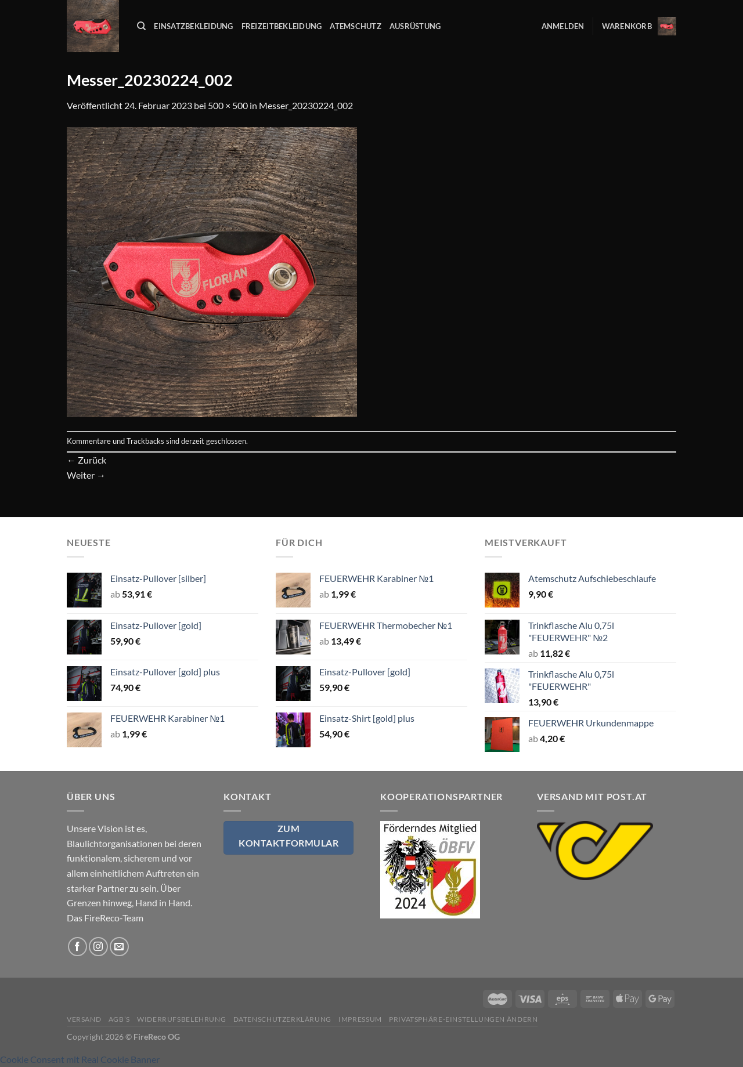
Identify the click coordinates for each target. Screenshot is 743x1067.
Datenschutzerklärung (282, 1019)
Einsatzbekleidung (193, 26)
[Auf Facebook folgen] (77, 946)
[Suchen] (141, 26)
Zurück (86, 459)
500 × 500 (228, 105)
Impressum (360, 1019)
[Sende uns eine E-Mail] (119, 946)
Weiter (86, 474)
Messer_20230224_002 (306, 105)
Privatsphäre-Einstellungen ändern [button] (463, 1019)
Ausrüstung (415, 26)
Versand (84, 1019)
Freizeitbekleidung (281, 26)
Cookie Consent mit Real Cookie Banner (80, 1059)
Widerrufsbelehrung (181, 1019)
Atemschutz (355, 26)
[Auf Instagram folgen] (98, 946)
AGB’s (119, 1019)
